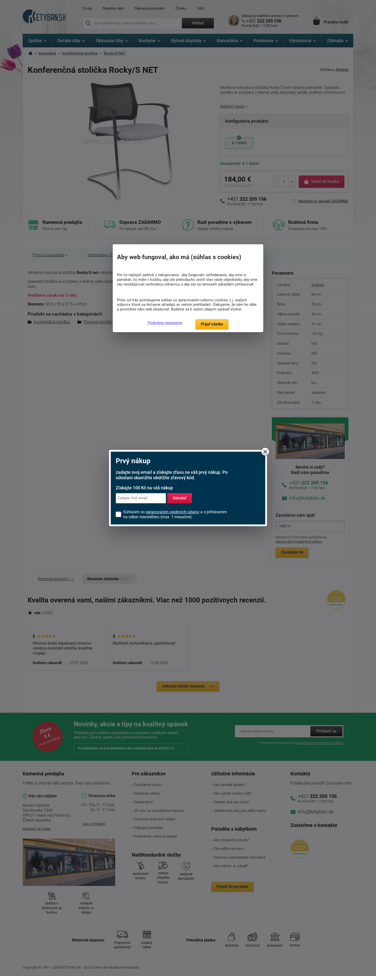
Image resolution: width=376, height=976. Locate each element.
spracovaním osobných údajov (172, 512)
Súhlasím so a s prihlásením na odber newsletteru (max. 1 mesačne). (175, 514)
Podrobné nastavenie (165, 323)
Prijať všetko (212, 324)
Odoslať (180, 498)
